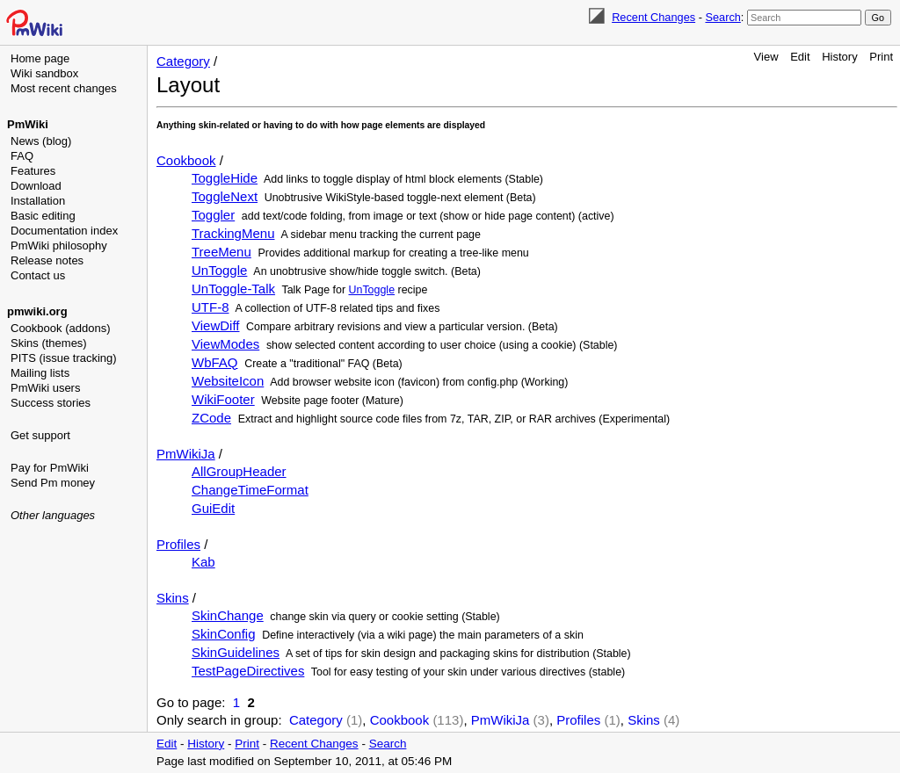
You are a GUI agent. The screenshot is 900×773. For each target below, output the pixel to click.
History (839, 56)
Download (36, 185)
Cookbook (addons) (60, 328)
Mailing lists (40, 372)
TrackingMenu (233, 233)
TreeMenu (221, 251)
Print (881, 56)
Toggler (213, 214)
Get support (40, 435)
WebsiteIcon (228, 380)
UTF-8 (210, 307)
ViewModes (225, 343)
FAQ (22, 156)
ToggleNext (225, 196)
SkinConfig (224, 633)
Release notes (47, 260)
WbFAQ (215, 362)
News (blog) (41, 141)
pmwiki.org (37, 311)
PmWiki (27, 124)
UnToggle (219, 270)
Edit (799, 56)
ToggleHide (225, 177)
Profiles (178, 544)
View (766, 56)
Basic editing (43, 215)
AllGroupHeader (239, 471)
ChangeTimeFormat (250, 489)
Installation (38, 200)
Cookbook (186, 160)
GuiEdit (213, 508)
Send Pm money (53, 482)
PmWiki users (45, 387)
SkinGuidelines (235, 652)
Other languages (53, 515)
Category (183, 61)
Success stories (51, 402)
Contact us (38, 275)
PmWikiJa (185, 453)
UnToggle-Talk (233, 288)
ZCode (211, 417)
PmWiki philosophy (59, 245)
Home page (40, 58)
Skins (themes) (49, 343)
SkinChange (228, 615)
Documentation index (64, 230)
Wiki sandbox (44, 73)
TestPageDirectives (248, 670)
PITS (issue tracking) (64, 358)
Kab (203, 561)
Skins (172, 597)
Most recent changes (64, 88)
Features (33, 170)
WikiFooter (223, 399)
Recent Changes (653, 17)
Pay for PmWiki (50, 467)
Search (722, 17)
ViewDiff (215, 325)
